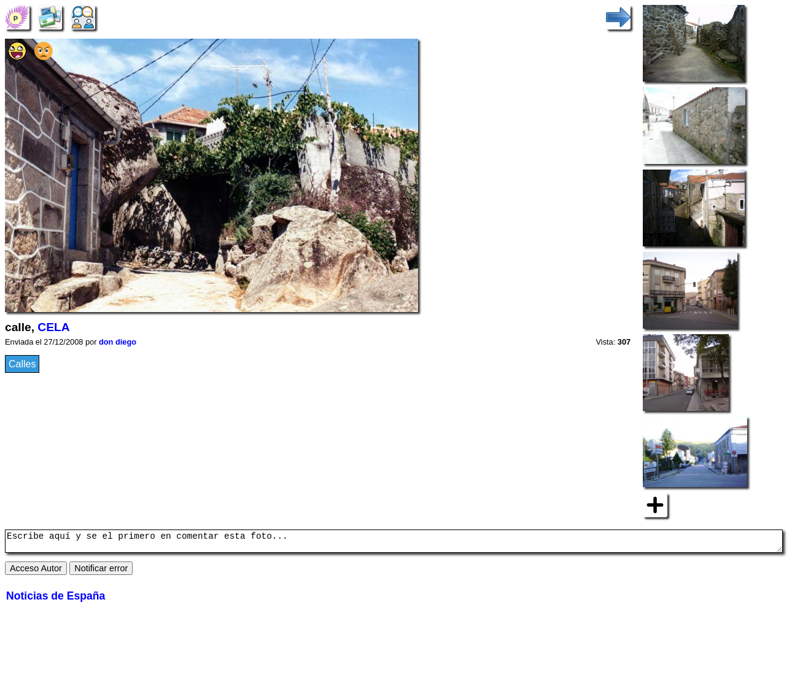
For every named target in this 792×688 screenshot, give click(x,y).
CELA (53, 327)
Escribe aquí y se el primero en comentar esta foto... (394, 543)
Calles (22, 364)
